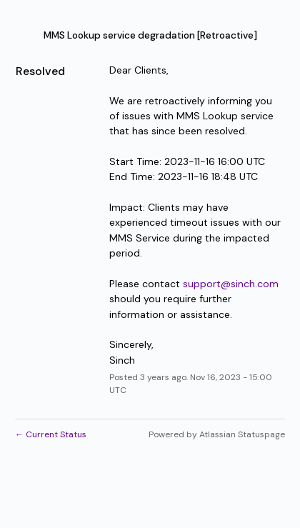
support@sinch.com (231, 283)
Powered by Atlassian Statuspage (217, 434)
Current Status (50, 434)
